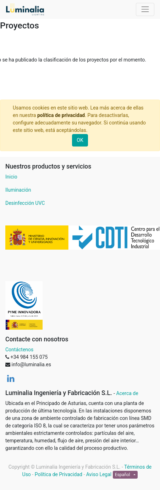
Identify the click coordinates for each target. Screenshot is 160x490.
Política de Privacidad (58, 474)
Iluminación (18, 190)
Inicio (11, 177)
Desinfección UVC (25, 203)
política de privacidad (61, 115)
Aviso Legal (99, 474)
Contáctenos (19, 349)
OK (80, 140)
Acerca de (127, 393)
